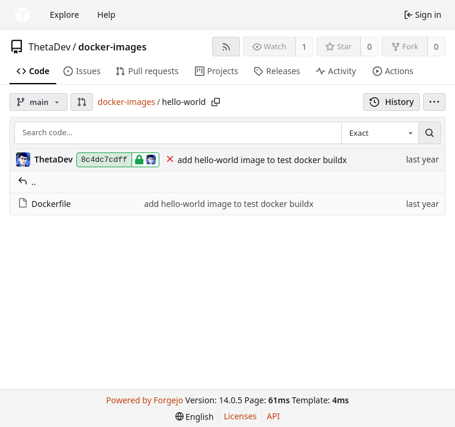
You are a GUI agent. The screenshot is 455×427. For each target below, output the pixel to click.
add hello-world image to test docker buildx (262, 159)
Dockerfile (44, 203)
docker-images (112, 47)
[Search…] (429, 133)
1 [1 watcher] (304, 46)
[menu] (434, 102)
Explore (64, 14)
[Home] (22, 15)
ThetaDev (49, 47)
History (392, 101)
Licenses (240, 416)
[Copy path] (215, 102)
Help (106, 14)
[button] (82, 102)
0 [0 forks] (436, 46)
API (273, 416)
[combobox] (379, 133)
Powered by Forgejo (144, 400)
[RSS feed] (226, 46)
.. (27, 181)
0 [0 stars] (369, 46)
